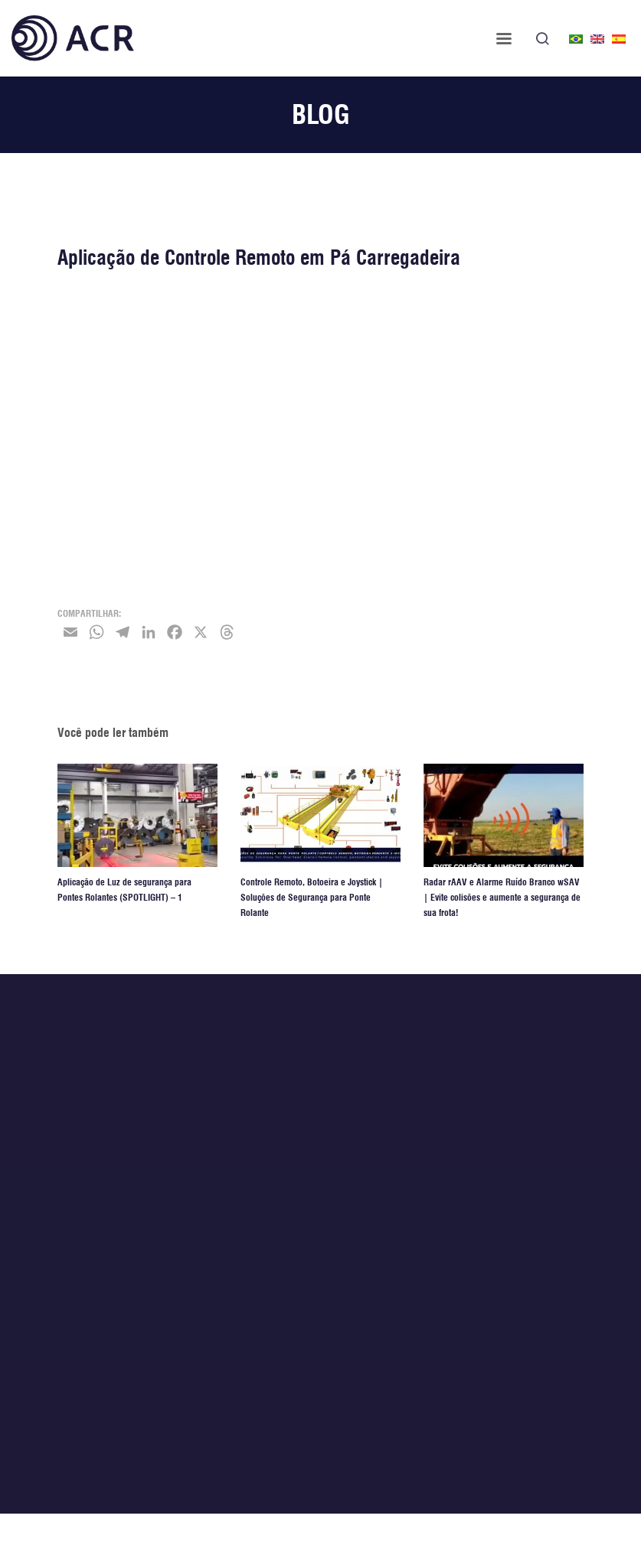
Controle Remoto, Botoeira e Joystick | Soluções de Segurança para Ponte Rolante (311, 897)
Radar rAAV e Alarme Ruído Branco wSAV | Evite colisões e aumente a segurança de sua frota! (502, 897)
